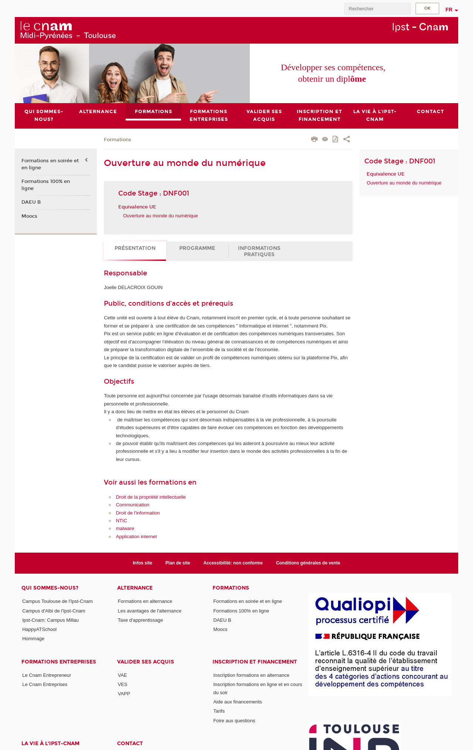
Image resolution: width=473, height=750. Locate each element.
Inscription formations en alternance (251, 675)
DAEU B (31, 202)
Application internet (136, 536)
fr (449, 10)
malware (125, 529)
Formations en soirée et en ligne (50, 164)
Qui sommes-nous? (49, 588)
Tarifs (219, 711)
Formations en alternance (145, 601)
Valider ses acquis (145, 662)
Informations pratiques (259, 251)
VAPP (124, 694)
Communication (132, 505)
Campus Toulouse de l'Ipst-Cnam (57, 601)
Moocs (29, 216)
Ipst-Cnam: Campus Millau (50, 620)
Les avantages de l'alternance (149, 611)
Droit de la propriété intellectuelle (151, 497)
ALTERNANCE (135, 588)
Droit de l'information (138, 513)
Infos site (142, 563)
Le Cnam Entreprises (44, 684)
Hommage (33, 639)
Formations (117, 140)
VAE (122, 675)
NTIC (121, 520)
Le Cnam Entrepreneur (46, 675)
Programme (197, 248)
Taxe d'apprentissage (140, 620)
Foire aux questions (234, 720)
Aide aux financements (237, 702)
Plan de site (178, 563)
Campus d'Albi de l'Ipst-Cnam (53, 611)
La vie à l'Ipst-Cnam (50, 743)
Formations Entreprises (58, 662)
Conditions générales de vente (308, 563)
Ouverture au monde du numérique (160, 215)
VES (122, 684)
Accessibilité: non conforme (233, 563)
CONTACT (130, 743)
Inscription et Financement (254, 662)
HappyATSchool (39, 629)
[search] (377, 9)
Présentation (135, 248)
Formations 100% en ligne (45, 185)
